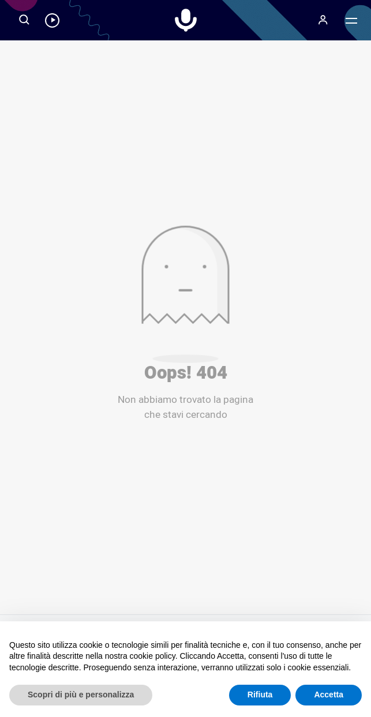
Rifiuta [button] (260, 694)
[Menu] (322, 20)
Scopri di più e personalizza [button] (81, 694)
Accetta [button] (328, 694)
